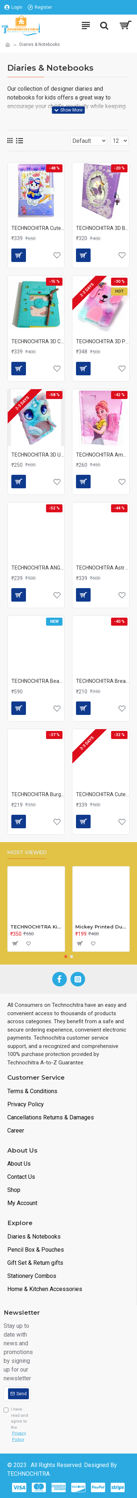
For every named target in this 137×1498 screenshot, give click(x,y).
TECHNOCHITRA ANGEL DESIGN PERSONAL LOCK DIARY (37, 568)
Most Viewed (26, 852)
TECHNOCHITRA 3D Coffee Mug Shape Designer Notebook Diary (37, 341)
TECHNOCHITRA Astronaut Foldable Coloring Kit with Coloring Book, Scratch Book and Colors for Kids (102, 568)
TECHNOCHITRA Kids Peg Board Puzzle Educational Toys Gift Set (36, 927)
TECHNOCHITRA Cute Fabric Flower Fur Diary (102, 794)
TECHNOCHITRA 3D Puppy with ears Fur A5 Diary (102, 341)
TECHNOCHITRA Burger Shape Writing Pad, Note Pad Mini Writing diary (37, 794)
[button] (65, 956)
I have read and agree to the (17, 1425)
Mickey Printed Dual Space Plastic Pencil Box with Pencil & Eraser (101, 927)
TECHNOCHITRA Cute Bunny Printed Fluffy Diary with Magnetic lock (37, 228)
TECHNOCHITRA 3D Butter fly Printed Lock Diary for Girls (102, 228)
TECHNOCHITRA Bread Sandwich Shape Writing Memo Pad (102, 681)
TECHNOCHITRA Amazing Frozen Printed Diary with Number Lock (102, 455)
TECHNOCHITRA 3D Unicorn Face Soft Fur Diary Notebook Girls (37, 455)
